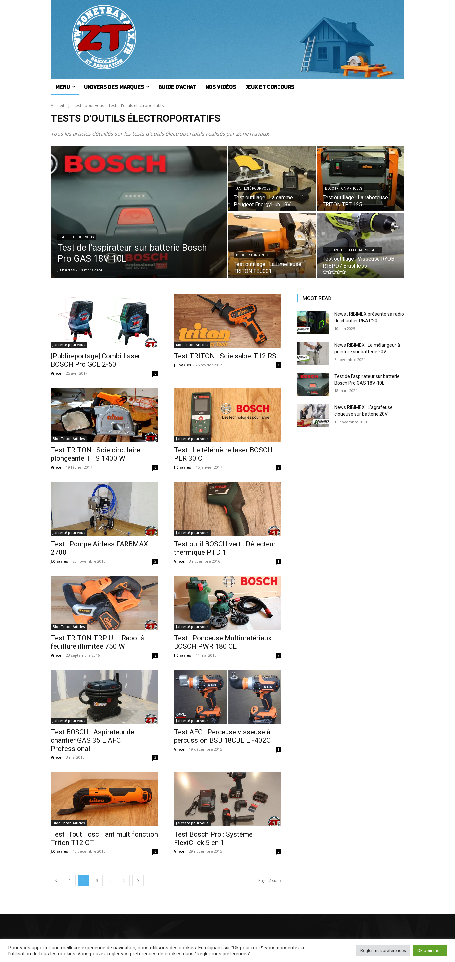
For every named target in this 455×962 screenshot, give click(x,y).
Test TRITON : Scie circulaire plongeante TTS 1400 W (95, 454)
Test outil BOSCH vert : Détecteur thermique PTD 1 (225, 548)
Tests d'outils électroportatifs (352, 250)
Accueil (57, 105)
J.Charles (182, 364)
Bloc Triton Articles (343, 188)
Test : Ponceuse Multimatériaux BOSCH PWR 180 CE (222, 642)
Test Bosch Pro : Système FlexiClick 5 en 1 (213, 838)
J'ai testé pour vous (86, 105)
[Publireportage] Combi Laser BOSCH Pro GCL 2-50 (95, 360)
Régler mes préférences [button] (383, 950)
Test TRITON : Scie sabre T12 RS (225, 356)
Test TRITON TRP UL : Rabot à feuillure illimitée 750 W (98, 642)
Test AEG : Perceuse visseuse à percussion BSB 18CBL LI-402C (222, 736)
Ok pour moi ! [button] (430, 950)
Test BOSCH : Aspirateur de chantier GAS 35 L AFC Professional (92, 740)
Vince (56, 373)
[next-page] (138, 880)
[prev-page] (56, 880)
